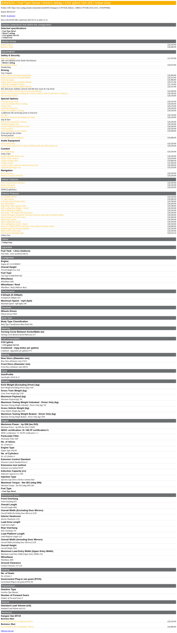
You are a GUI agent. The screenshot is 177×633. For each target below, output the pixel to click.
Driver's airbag (9, 33)
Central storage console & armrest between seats (19, 165)
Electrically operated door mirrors (14, 122)
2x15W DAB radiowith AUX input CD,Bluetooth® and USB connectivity (29, 146)
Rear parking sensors (9, 65)
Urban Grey (7, 38)
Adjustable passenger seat (11, 167)
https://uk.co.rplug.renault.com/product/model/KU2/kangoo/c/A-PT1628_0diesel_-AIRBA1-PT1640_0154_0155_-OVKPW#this (61, 8)
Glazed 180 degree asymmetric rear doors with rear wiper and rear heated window (32, 215)
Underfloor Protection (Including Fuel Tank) (18, 117)
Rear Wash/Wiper (7, 204)
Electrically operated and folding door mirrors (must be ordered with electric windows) (34, 93)
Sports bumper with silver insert (13, 217)
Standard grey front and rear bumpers (15, 228)
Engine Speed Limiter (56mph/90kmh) (15, 78)
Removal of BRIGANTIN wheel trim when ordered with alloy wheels (27, 226)
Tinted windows (7, 129)
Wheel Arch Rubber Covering (12, 111)
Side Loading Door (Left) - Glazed (14, 224)
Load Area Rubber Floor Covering (14, 104)
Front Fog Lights (7, 80)
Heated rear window (8, 219)
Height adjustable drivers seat (12, 156)
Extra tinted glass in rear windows (14, 131)
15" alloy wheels (7, 199)
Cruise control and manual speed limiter (16, 75)
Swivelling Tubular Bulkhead (12, 138)
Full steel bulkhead (8, 187)
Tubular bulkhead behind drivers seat (15, 126)
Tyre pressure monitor (9, 96)
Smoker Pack (6, 106)
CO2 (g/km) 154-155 (11, 35)
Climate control (7, 163)
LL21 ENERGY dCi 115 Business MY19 (17, 621)
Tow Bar (4, 115)
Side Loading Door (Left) (10, 222)
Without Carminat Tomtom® (12, 175)
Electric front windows (9, 158)
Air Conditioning (7, 152)
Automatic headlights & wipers (13, 84)
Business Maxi (6, 45)
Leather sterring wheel (9, 161)
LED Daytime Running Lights (12, 233)
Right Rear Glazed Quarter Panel (13, 206)
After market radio (8, 143)
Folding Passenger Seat (10, 124)
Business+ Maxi (7, 47)
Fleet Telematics (7, 173)
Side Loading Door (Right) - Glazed (15, 208)
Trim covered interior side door (13, 183)
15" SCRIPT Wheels (9, 197)
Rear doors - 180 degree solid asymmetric (17, 213)
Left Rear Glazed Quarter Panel (13, 201)
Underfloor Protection (9, 108)
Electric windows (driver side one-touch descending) (21, 91)
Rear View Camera (8, 58)
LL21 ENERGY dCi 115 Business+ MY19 (17, 627)
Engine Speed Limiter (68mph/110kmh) (16, 87)
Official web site (7, 631)
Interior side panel (8, 185)
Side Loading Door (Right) (11, 210)
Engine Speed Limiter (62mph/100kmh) (16, 82)
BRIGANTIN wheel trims (11, 231)
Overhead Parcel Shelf (9, 101)
